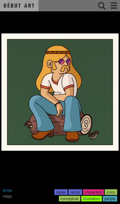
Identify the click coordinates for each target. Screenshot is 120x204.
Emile (7, 190)
